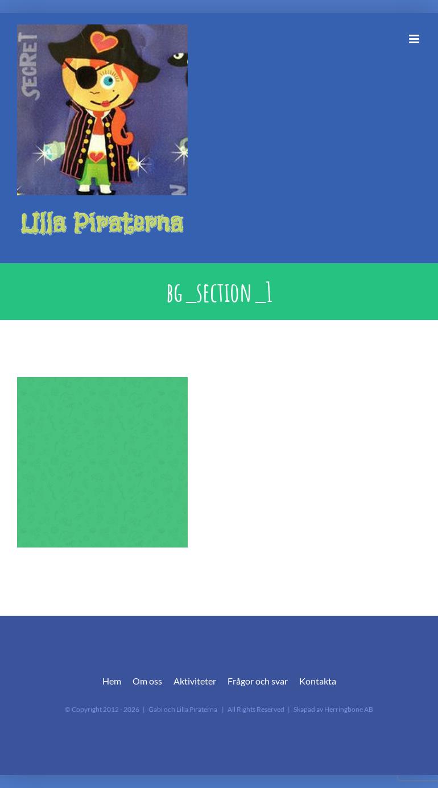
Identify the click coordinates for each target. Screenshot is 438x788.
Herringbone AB (348, 709)
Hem (111, 680)
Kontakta (317, 680)
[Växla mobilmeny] (415, 39)
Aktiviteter (194, 680)
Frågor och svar (258, 680)
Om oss (147, 680)
